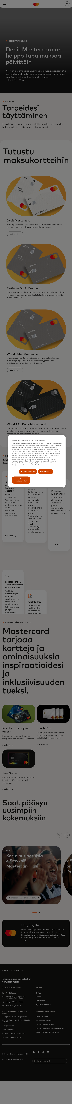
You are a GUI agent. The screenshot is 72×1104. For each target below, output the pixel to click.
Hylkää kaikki (45, 471)
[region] (37, 461)
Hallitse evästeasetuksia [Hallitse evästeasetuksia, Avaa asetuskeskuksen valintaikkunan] (21, 480)
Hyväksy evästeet (28, 471)
